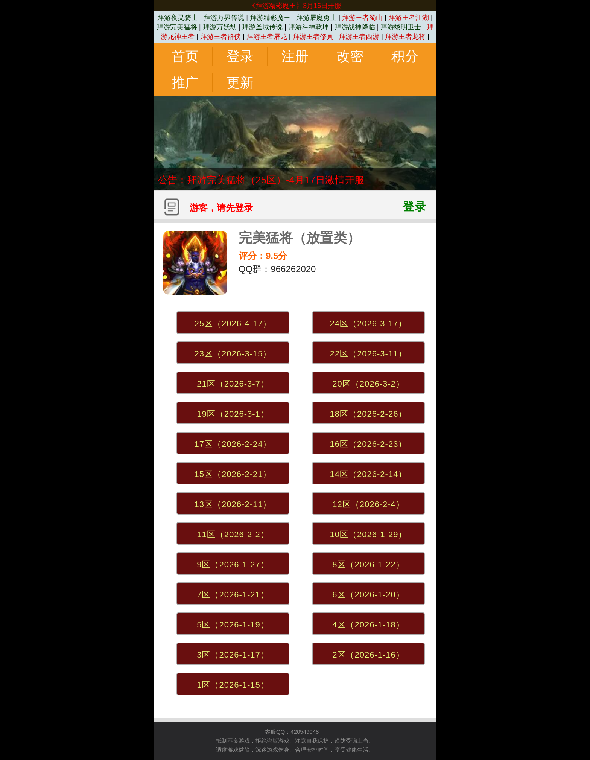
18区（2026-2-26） (368, 414)
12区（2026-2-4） (368, 504)
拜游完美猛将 (177, 27)
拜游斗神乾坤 (308, 27)
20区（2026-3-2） (368, 383)
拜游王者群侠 (220, 36)
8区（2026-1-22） (368, 564)
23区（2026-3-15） (233, 353)
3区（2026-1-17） (233, 654)
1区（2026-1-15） (233, 685)
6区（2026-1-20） (368, 594)
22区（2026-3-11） (368, 353)
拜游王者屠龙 (266, 36)
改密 (349, 56)
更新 (240, 82)
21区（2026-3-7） (233, 383)
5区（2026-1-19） (233, 624)
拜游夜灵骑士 (177, 17)
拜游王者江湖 (408, 17)
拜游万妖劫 (220, 27)
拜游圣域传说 (262, 27)
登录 (240, 56)
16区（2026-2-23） (368, 444)
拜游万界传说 (224, 17)
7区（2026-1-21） (233, 594)
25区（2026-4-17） (233, 323)
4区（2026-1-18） (368, 624)
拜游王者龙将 (405, 36)
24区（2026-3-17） (368, 323)
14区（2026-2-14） (368, 474)
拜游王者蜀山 (362, 17)
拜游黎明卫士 (400, 27)
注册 (295, 56)
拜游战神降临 (355, 27)
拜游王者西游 (359, 36)
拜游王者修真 (313, 36)
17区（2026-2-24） (233, 444)
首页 (185, 56)
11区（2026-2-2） (233, 534)
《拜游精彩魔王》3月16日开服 (295, 5)
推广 (185, 82)
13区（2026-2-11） (233, 504)
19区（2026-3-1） (233, 414)
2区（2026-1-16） (368, 654)
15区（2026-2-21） (233, 474)
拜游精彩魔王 (270, 17)
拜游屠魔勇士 (316, 17)
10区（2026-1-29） (368, 534)
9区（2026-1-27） (233, 564)
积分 (404, 56)
